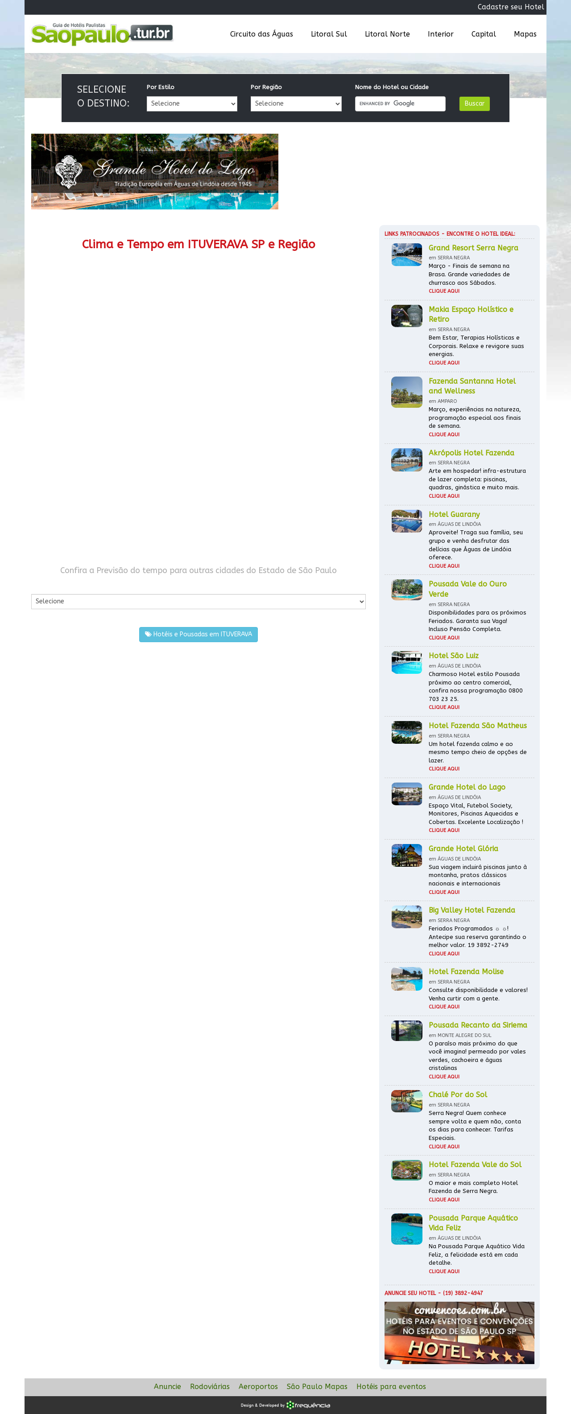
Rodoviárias (210, 1386)
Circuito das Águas (261, 34)
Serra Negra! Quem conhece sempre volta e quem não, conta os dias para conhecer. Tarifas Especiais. (475, 1125)
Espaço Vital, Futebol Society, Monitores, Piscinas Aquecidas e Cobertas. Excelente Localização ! (476, 813)
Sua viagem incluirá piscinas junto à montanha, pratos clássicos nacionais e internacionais (478, 875)
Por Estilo (160, 87)
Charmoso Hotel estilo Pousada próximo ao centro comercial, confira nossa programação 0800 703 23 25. (476, 686)
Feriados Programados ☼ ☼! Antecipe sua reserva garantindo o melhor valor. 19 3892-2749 (477, 936)
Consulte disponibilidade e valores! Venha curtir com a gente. (478, 994)
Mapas (525, 34)
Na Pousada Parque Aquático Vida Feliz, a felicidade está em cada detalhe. (477, 1254)
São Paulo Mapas (317, 1386)
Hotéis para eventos (391, 1386)
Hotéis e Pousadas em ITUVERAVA (198, 634)
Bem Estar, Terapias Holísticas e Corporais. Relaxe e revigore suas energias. (476, 345)
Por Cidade (46, 585)
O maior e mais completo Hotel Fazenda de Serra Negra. (473, 1187)
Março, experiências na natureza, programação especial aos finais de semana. (475, 417)
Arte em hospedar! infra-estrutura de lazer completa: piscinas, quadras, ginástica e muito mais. (477, 479)
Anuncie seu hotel (410, 1293)
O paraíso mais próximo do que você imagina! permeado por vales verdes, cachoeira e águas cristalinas (477, 1056)
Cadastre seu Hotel (511, 7)
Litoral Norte (387, 34)
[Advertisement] (115, 480)
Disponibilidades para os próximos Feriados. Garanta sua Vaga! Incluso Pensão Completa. (477, 620)
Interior (441, 34)
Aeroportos (258, 1386)
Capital (484, 34)
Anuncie (167, 1386)
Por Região (266, 87)
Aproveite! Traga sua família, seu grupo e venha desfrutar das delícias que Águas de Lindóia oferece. (476, 545)
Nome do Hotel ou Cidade (392, 87)
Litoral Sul (329, 34)
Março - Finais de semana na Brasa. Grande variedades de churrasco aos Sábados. (469, 274)
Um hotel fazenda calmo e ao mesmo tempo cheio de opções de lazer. (478, 752)
